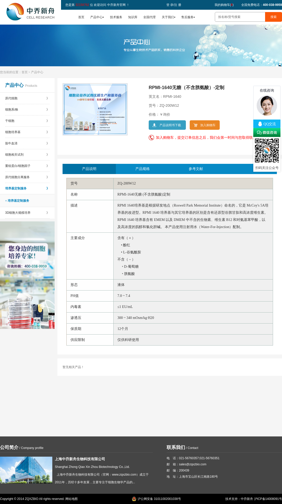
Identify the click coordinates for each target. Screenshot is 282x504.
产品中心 (96, 17)
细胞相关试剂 (27, 154)
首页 (81, 17)
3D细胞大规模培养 (27, 212)
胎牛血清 (27, 143)
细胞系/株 (27, 109)
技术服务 (116, 17)
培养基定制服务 (27, 188)
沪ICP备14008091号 (268, 499)
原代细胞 (27, 98)
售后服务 (187, 17)
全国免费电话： (261, 5)
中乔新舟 (247, 499)
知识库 (132, 17)
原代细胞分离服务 (27, 177)
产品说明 (89, 169)
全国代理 (149, 17)
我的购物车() (224, 5)
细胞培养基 (27, 132)
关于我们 (168, 17)
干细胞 (27, 120)
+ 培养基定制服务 (17, 200)
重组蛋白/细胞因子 (27, 165)
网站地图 (71, 499)
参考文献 (196, 169)
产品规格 (142, 169)
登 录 (169, 5)
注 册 (177, 5)
